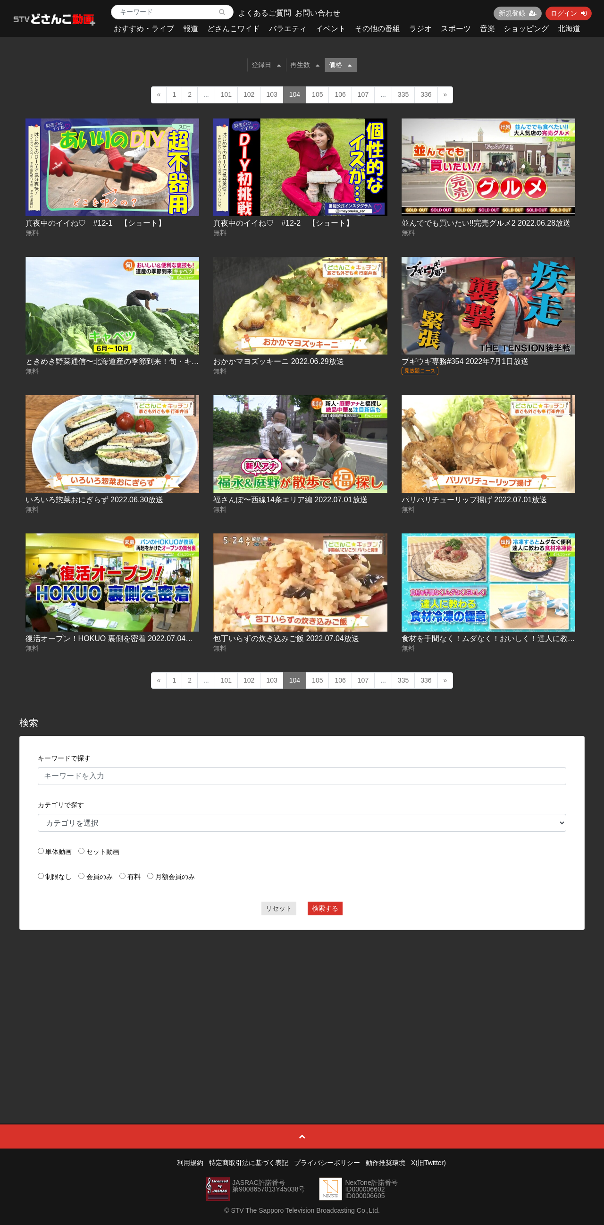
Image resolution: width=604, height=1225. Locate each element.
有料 (134, 876)
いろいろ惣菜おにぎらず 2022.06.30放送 (94, 500)
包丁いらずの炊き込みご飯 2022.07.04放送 (286, 638)
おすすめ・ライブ (144, 29)
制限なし (58, 876)
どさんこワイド (233, 29)
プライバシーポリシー (327, 1162)
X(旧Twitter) (428, 1162)
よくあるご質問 (264, 13)
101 (226, 94)
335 (403, 94)
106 (340, 94)
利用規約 (190, 1162)
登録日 (266, 64)
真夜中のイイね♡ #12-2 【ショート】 (283, 223)
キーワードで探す (64, 758)
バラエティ (288, 29)
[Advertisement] (302, 1005)
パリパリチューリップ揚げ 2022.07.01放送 (474, 500)
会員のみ (99, 876)
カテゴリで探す (61, 805)
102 (248, 94)
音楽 (487, 29)
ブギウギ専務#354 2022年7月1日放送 (465, 361)
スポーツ (456, 29)
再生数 (304, 64)
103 (271, 94)
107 (363, 94)
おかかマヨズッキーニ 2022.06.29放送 (278, 361)
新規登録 (518, 13)
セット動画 (102, 851)
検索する (325, 908)
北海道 (569, 29)
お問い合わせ (317, 13)
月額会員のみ (175, 876)
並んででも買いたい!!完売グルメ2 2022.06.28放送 (486, 223)
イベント (331, 29)
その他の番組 (377, 29)
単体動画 (58, 851)
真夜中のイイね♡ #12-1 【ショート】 (95, 223)
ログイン (569, 13)
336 (425, 94)
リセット (279, 908)
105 (317, 94)
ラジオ (420, 29)
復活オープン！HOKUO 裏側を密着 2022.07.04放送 (113, 638)
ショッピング (526, 29)
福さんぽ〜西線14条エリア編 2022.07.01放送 (290, 500)
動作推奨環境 (385, 1162)
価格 (340, 64)
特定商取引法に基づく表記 (248, 1162)
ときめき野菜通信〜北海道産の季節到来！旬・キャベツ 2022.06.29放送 (147, 361)
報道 (190, 29)
